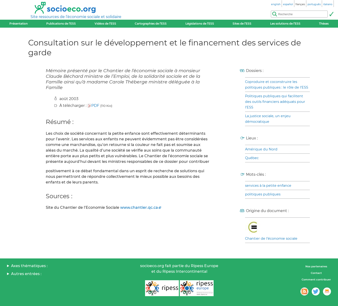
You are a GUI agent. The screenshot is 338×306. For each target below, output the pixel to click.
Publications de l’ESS (61, 23)
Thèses (324, 23)
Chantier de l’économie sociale (271, 238)
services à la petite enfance (268, 185)
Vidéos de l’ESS (105, 23)
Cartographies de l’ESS (151, 23)
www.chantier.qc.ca (139, 207)
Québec (252, 158)
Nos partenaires (316, 266)
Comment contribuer (316, 279)
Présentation (18, 23)
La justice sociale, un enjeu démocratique (268, 119)
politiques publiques (262, 194)
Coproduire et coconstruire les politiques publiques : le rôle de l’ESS (276, 85)
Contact (316, 273)
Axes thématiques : (29, 266)
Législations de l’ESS (199, 23)
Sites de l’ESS (242, 23)
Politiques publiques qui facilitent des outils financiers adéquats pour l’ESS (275, 101)
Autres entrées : (26, 274)
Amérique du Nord (261, 149)
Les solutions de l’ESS (285, 23)
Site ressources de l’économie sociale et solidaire (76, 17)
